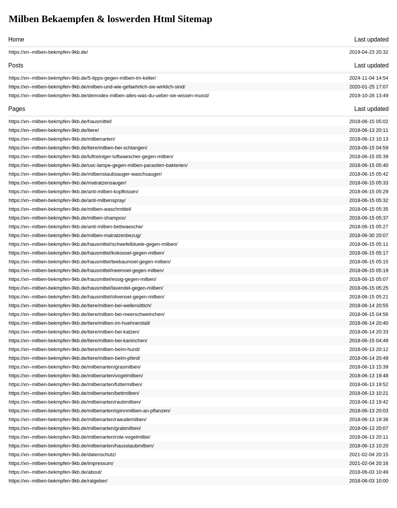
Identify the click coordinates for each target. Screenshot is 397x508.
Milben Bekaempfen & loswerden (79, 18)
